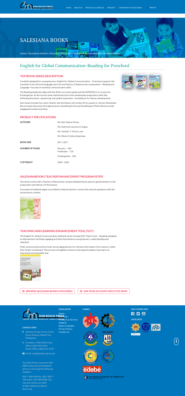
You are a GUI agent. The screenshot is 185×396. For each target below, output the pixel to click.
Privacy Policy (65, 329)
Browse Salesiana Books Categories (49, 291)
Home (68, 8)
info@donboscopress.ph (43, 353)
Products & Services (94, 8)
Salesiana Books (38, 53)
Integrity (111, 8)
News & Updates (66, 325)
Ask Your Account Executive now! (106, 291)
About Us (78, 8)
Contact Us (64, 332)
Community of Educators (130, 8)
